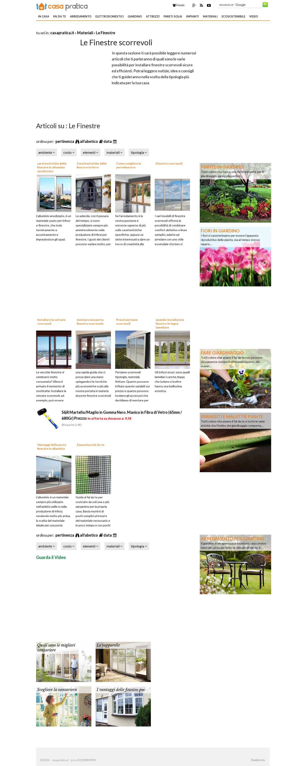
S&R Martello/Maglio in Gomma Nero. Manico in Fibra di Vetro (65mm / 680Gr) (122, 418)
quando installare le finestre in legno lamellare (170, 323)
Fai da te (59, 16)
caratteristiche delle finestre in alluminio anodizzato (52, 167)
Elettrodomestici (109, 16)
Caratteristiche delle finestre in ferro (92, 165)
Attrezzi (153, 16)
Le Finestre (105, 32)
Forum (178, 5)
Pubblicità (258, 760)
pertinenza (65, 141)
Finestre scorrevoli (169, 163)
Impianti (192, 16)
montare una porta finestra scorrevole (90, 321)
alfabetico (89, 141)
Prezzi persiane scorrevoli (127, 321)
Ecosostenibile (233, 16)
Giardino (135, 16)
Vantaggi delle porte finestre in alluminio (51, 446)
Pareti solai (173, 16)
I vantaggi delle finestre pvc (121, 689)
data (107, 141)
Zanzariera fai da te (90, 444)
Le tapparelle (108, 645)
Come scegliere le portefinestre (128, 165)
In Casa (43, 16)
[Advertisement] (86, 27)
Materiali (210, 16)
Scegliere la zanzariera (57, 689)
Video (253, 16)
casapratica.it (62, 32)
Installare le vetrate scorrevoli (51, 321)
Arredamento (80, 16)
